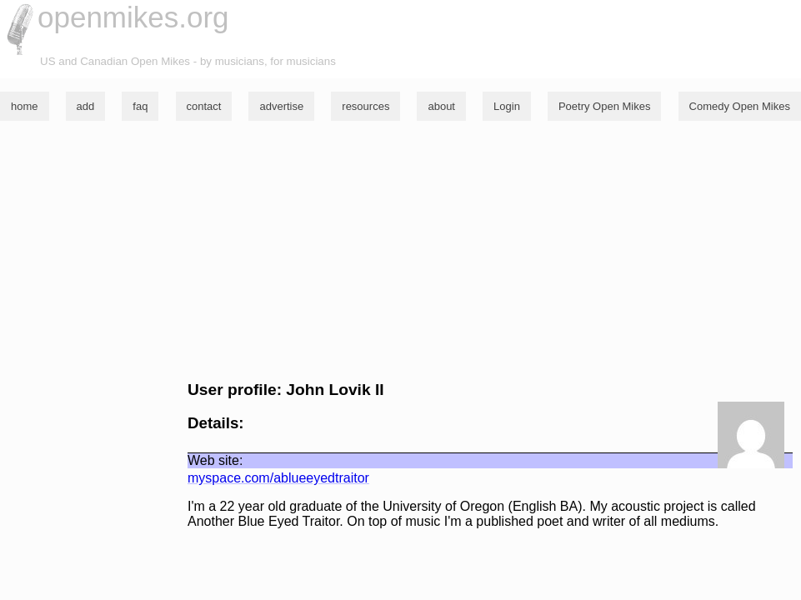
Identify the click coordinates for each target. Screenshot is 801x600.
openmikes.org (133, 17)
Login (506, 106)
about (441, 106)
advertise (281, 106)
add (86, 106)
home (24, 106)
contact (204, 106)
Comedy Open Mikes (739, 106)
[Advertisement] (400, 251)
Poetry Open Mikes (604, 106)
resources (365, 106)
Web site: (215, 460)
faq (140, 106)
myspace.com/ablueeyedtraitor (278, 478)
